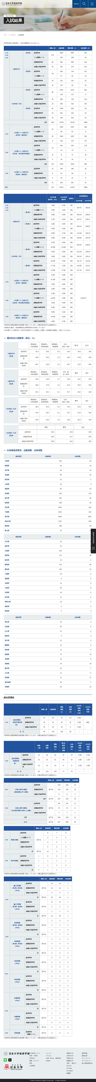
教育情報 (84, 1053)
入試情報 (32, 1065)
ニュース (48, 1053)
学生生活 (32, 1058)
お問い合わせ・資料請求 (53, 1058)
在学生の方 (70, 1055)
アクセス (48, 1055)
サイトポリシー (86, 1060)
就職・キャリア (34, 1060)
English (48, 1060)
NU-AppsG (70, 1070)
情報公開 (84, 1055)
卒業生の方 (70, 1058)
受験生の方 (70, 1053)
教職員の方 (70, 1060)
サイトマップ (86, 1058)
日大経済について (34, 1053)
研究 (30, 1063)
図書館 (69, 1073)
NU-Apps (69, 1068)
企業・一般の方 (71, 1063)
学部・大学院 (33, 1055)
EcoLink (69, 1065)
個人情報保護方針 (87, 1063)
